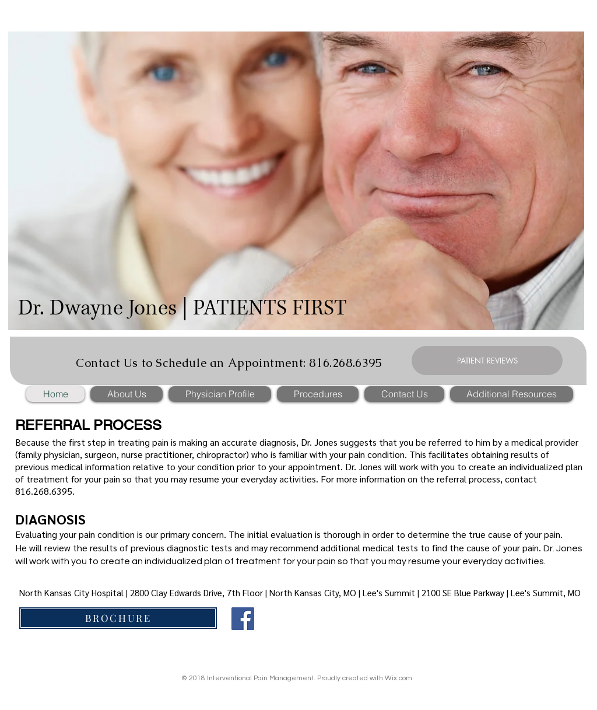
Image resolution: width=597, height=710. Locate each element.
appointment (314, 466)
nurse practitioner (156, 454)
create (482, 466)
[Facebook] (242, 618)
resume (204, 479)
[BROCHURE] (118, 618)
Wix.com (398, 678)
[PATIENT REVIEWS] (487, 360)
